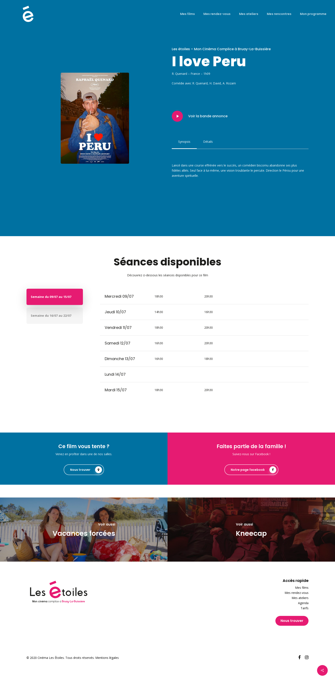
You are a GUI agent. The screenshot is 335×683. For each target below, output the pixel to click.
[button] (184, 141)
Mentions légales (107, 658)
